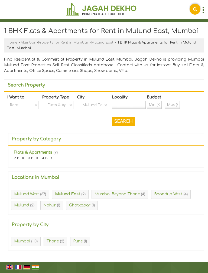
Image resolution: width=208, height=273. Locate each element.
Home (12, 42)
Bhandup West (168, 194)
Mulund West (26, 194)
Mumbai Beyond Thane (117, 194)
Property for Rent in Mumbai (63, 42)
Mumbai (28, 42)
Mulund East (102, 42)
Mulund (21, 205)
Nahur (49, 205)
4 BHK (47, 158)
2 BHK (19, 158)
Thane (53, 241)
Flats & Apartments (33, 152)
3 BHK (33, 158)
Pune (78, 241)
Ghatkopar (79, 205)
